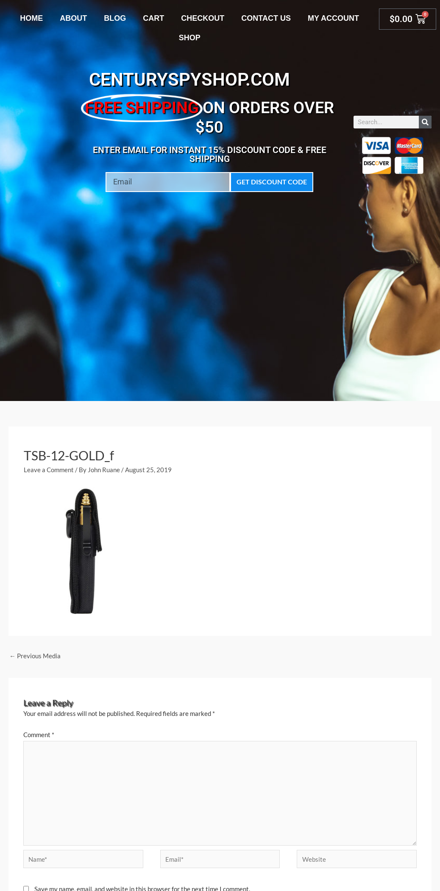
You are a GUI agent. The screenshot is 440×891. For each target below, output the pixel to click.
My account (333, 18)
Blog (115, 18)
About (73, 18)
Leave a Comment (49, 469)
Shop (190, 37)
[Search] (425, 122)
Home (31, 18)
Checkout (202, 18)
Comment (38, 734)
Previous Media (35, 656)
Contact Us (266, 18)
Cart (153, 18)
